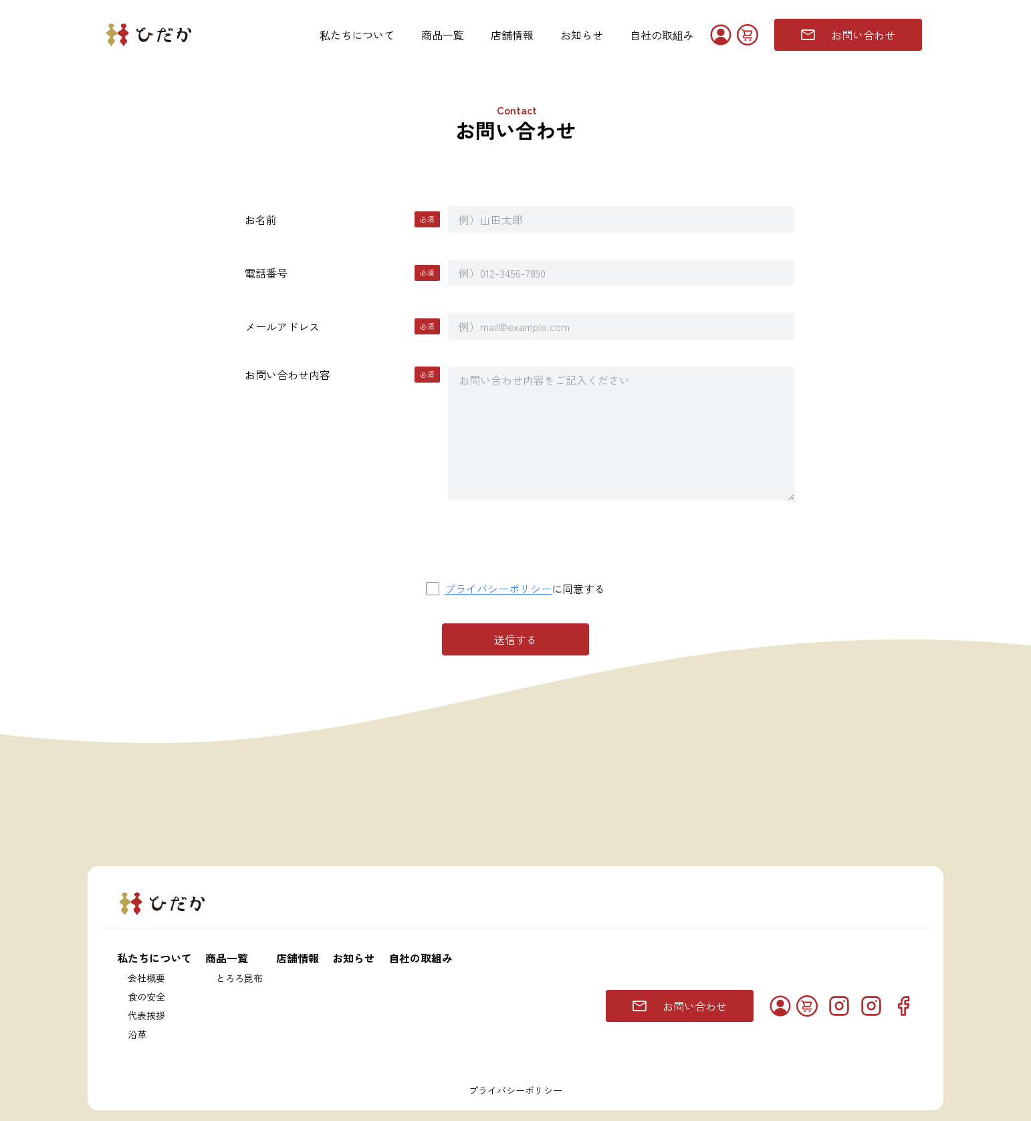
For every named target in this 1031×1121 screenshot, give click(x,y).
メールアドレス (342, 326)
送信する (515, 639)
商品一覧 (442, 35)
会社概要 (146, 978)
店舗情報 (512, 35)
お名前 (342, 219)
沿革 (137, 1034)
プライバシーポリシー (498, 589)
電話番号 (342, 273)
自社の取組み (662, 35)
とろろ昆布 (239, 978)
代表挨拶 (146, 1015)
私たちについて (357, 35)
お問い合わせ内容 (342, 375)
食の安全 (146, 996)
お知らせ (581, 35)
